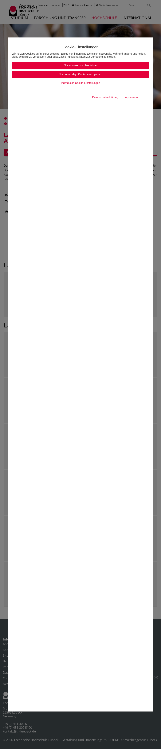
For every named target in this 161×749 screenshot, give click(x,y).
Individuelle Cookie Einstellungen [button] (80, 83)
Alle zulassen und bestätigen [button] (80, 65)
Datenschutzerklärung (105, 97)
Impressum (131, 97)
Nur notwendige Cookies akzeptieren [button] (80, 74)
